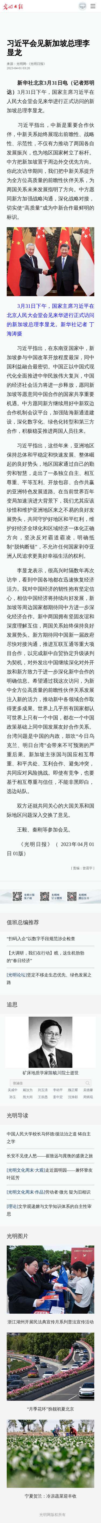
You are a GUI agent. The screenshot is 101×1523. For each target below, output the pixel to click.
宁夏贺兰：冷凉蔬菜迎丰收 (50, 1496)
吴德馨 (88, 1090)
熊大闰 (28, 1097)
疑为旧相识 (79, 1192)
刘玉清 (43, 1090)
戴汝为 (28, 1090)
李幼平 (58, 1090)
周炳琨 (88, 1097)
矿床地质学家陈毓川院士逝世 (51, 1073)
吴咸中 (13, 1090)
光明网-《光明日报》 (31, 64)
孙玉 (12, 1097)
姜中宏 (58, 1097)
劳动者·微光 (37, 1192)
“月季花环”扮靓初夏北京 (50, 1409)
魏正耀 (73, 1090)
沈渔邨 (73, 1097)
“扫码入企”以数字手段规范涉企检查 (41, 938)
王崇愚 (43, 1097)
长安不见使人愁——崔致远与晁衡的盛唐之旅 (50, 1156)
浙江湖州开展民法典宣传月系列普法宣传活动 (51, 1322)
